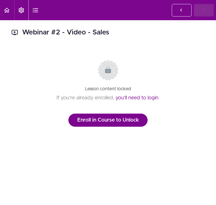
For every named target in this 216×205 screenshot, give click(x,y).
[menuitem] (21, 10)
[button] (7, 10)
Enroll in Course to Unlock (108, 120)
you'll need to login (137, 98)
